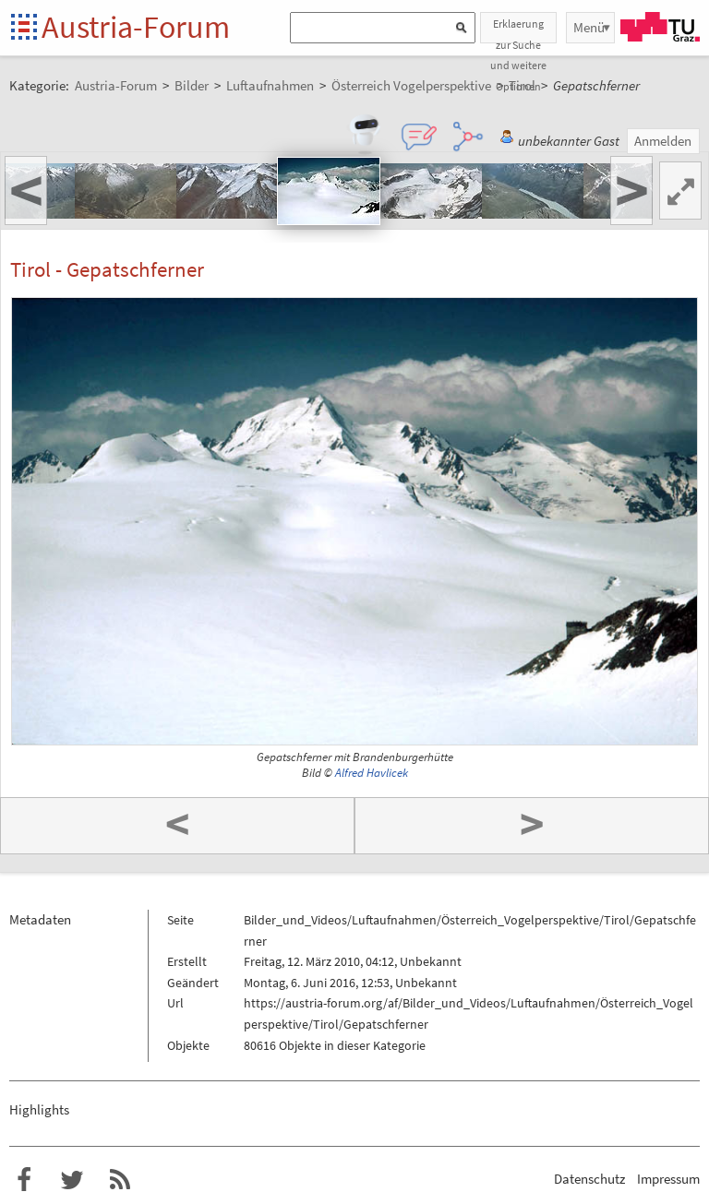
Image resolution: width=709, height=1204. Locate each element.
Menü (589, 27)
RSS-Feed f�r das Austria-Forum (120, 1180)
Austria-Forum (136, 26)
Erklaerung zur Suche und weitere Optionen (518, 30)
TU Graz (660, 27)
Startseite (25, 28)
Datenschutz (589, 1178)
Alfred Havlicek (371, 773)
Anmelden (662, 140)
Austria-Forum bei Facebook (24, 1180)
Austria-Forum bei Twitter (72, 1180)
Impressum (668, 1178)
